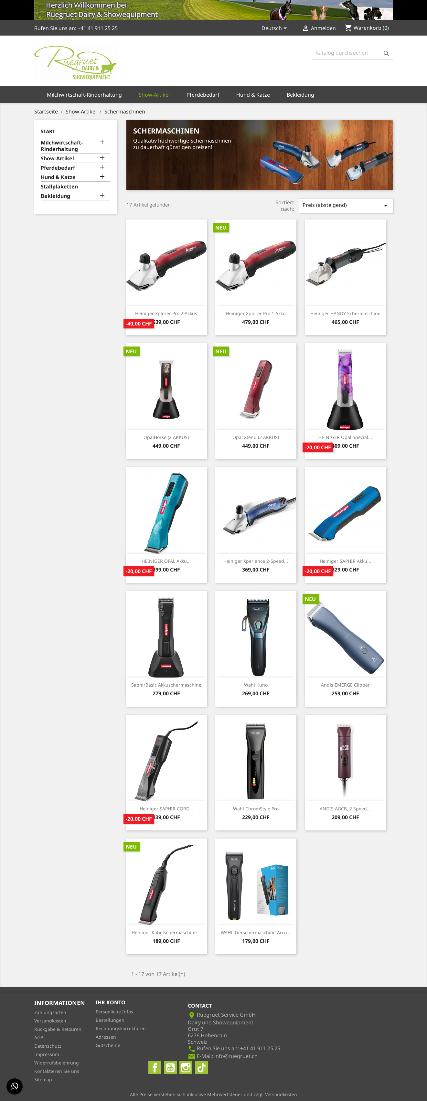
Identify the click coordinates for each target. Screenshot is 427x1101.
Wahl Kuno (256, 685)
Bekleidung (300, 94)
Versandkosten (50, 1021)
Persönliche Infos (114, 1012)
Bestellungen (110, 1020)
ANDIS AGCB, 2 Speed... (345, 809)
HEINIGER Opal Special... (345, 437)
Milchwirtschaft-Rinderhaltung (84, 94)
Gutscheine (108, 1045)
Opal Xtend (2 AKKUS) (255, 437)
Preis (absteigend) (346, 205)
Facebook (154, 1067)
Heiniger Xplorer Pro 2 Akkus (166, 313)
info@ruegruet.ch (236, 1056)
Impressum (46, 1054)
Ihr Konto (110, 1002)
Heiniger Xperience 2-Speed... (255, 561)
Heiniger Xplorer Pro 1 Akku (256, 313)
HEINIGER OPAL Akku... (166, 561)
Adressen (106, 1037)
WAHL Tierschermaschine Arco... (256, 932)
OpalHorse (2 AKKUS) (166, 437)
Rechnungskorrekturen (121, 1028)
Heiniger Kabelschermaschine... (166, 932)
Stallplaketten (59, 186)
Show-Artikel (154, 94)
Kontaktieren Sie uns (56, 1071)
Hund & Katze (253, 94)
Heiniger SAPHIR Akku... (345, 561)
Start (48, 131)
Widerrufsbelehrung (56, 1063)
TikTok (201, 1067)
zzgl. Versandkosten (275, 1094)
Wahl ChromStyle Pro (256, 809)
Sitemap (43, 1079)
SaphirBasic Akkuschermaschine (166, 685)
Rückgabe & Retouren (57, 1029)
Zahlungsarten (50, 1012)
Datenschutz (47, 1046)
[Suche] (352, 52)
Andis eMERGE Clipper (345, 685)
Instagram (185, 1067)
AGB (38, 1037)
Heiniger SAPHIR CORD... (166, 809)
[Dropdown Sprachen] (275, 29)
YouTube (170, 1067)
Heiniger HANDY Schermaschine (345, 313)
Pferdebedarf (203, 94)
